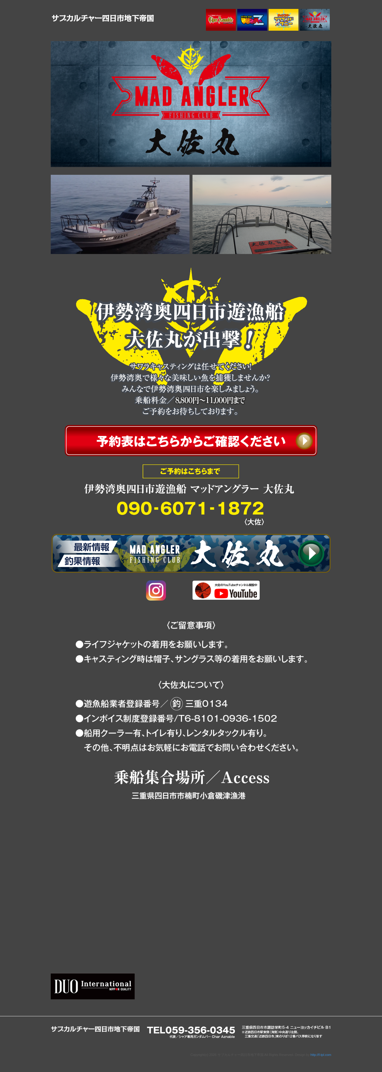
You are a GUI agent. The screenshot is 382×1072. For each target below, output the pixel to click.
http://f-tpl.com (320, 1055)
